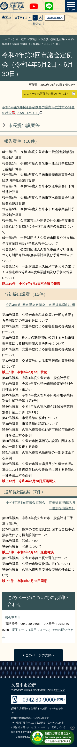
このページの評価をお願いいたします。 (49, 93)
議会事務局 (13, 617)
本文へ (6, 17)
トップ (6, 39)
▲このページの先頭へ (38, 655)
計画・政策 (19, 39)
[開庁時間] (16, 718)
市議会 (33, 39)
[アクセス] (60, 690)
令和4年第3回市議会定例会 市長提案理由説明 (40, 305)
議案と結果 (58, 39)
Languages (55, 17)
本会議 (44, 39)
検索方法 (38, 23)
